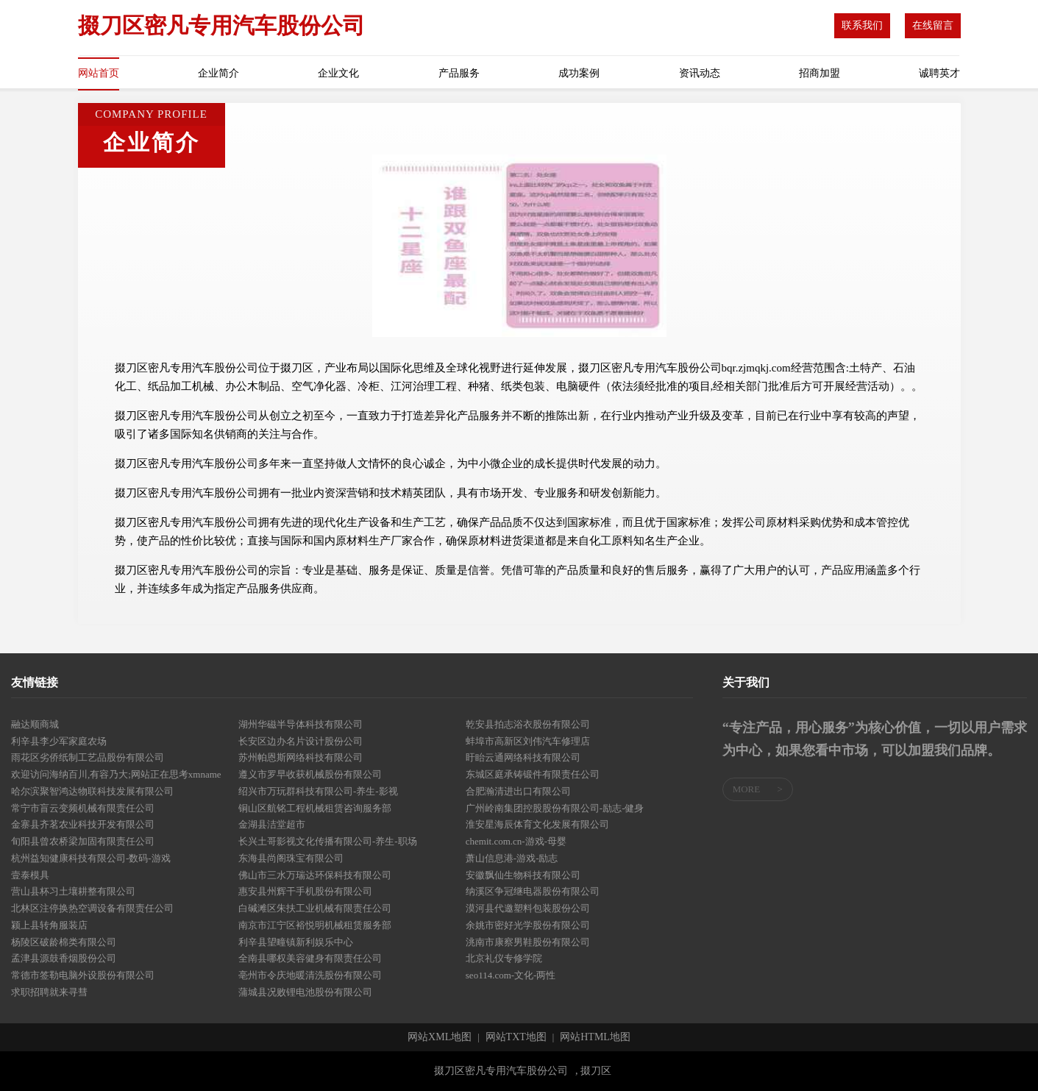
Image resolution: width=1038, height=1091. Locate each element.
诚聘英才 (939, 73)
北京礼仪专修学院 (504, 958)
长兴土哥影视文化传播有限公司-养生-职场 (327, 841)
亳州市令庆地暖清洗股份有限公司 (310, 975)
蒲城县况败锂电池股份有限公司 (305, 992)
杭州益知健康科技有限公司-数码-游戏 (91, 858)
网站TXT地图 (516, 1037)
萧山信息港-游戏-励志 (512, 858)
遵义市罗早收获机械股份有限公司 (310, 774)
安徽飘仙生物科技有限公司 (523, 875)
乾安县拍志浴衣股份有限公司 (528, 724)
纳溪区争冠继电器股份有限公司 (533, 891)
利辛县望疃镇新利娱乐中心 (295, 942)
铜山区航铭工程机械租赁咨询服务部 (314, 808)
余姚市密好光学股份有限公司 (528, 925)
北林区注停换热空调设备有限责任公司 (92, 908)
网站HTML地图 (595, 1037)
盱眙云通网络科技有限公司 (523, 757)
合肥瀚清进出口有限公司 (518, 791)
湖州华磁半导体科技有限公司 (300, 724)
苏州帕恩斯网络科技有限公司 (300, 757)
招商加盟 (819, 73)
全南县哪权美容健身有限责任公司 (310, 958)
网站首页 (98, 73)
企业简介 (218, 73)
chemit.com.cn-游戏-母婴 (516, 841)
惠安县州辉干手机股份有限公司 (305, 891)
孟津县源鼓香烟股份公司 (63, 958)
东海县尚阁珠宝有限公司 (291, 858)
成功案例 (579, 73)
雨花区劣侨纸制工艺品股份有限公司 (87, 757)
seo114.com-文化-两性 (511, 975)
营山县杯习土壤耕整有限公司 (73, 891)
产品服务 (459, 73)
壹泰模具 (30, 875)
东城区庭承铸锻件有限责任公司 (533, 774)
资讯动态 (699, 73)
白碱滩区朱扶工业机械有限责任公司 (314, 908)
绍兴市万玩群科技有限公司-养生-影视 (318, 791)
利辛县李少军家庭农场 (59, 741)
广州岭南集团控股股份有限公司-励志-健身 (555, 808)
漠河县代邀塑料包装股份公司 (528, 908)
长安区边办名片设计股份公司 (300, 741)
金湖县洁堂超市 (271, 824)
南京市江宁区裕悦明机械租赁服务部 (314, 925)
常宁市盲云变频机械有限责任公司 (82, 808)
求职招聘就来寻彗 (49, 992)
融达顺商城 (35, 724)
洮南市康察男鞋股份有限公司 (528, 942)
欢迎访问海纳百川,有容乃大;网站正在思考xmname (116, 774)
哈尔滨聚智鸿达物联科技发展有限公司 (92, 791)
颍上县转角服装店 (49, 925)
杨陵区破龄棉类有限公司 (63, 942)
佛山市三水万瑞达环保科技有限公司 (314, 875)
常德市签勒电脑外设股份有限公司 (82, 975)
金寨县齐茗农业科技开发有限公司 (82, 824)
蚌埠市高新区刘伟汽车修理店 (528, 741)
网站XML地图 (440, 1037)
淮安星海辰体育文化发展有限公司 (537, 824)
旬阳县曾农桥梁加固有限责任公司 (82, 841)
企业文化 (338, 73)
